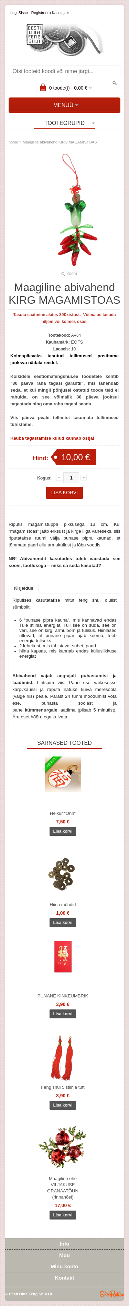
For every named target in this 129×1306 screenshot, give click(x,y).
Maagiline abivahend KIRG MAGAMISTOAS (60, 142)
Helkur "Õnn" (63, 813)
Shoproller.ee (112, 1294)
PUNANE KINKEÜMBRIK (62, 995)
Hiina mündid (63, 904)
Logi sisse (19, 13)
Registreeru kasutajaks (51, 13)
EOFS (77, 342)
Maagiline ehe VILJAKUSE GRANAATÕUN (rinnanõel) (62, 1188)
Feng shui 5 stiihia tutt (62, 1087)
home (13, 142)
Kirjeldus (23, 588)
